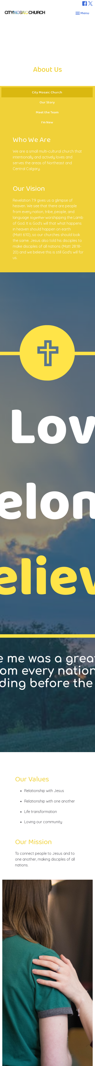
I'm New (47, 122)
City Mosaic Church (47, 92)
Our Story (47, 102)
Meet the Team (47, 112)
